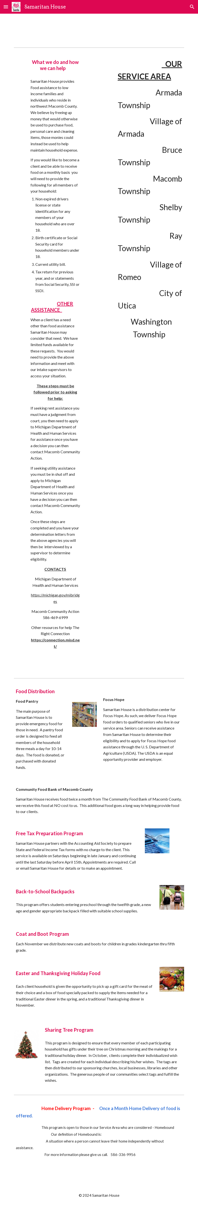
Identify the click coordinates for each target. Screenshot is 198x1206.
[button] (6, 6)
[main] (55, 65)
